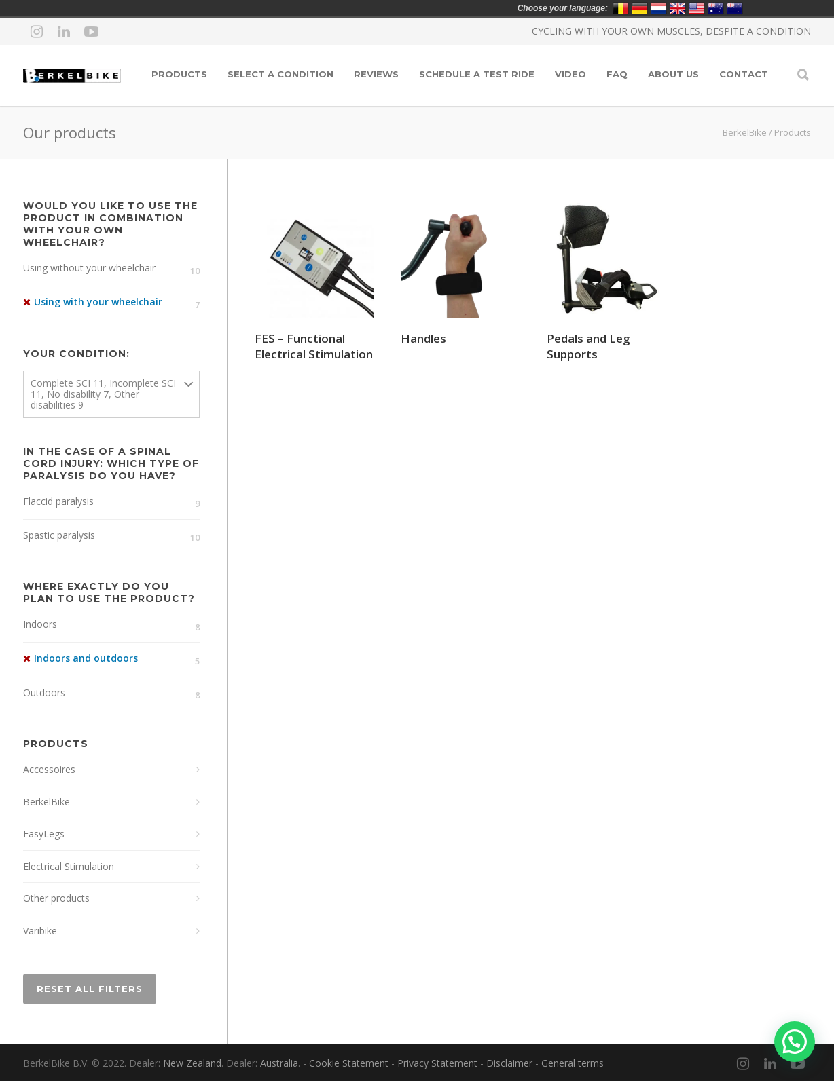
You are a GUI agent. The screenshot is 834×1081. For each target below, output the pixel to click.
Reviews (376, 74)
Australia (279, 1063)
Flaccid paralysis (58, 501)
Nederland (659, 8)
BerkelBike (745, 132)
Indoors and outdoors (86, 657)
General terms (572, 1063)
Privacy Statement (437, 1063)
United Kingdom (678, 8)
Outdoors (44, 692)
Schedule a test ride (476, 74)
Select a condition (280, 74)
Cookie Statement (348, 1063)
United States (697, 8)
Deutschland (640, 8)
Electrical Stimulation (68, 866)
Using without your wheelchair (89, 267)
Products (179, 74)
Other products (56, 898)
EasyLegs (44, 833)
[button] (794, 1041)
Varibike (40, 930)
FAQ (617, 74)
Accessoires (49, 769)
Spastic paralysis (59, 535)
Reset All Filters (90, 988)
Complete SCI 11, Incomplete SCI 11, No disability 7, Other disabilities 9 (103, 394)
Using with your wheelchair (98, 301)
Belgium (621, 8)
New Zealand (192, 1063)
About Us (673, 74)
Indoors (40, 624)
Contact (743, 74)
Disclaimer (509, 1063)
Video (570, 74)
